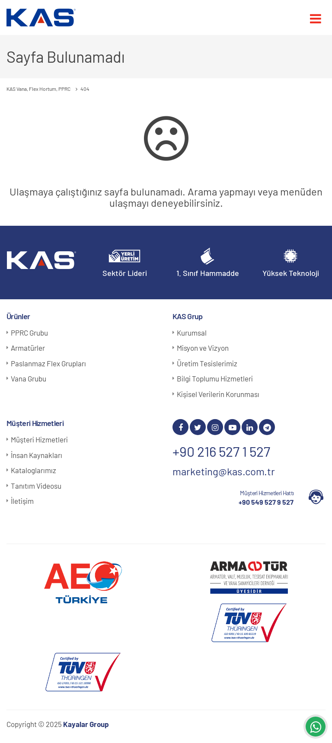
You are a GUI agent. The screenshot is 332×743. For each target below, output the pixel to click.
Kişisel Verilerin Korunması (218, 394)
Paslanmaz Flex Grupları (48, 363)
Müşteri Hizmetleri (39, 439)
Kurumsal (192, 332)
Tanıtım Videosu (36, 485)
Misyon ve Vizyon (203, 347)
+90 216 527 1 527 (221, 451)
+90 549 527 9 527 (266, 502)
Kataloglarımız (33, 470)
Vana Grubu (28, 378)
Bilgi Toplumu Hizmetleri (215, 378)
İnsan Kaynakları (36, 455)
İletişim (22, 500)
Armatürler (28, 347)
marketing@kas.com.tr (223, 471)
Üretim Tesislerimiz (207, 363)
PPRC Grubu (29, 332)
